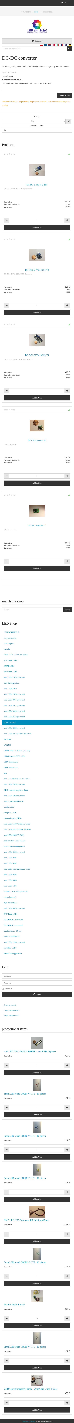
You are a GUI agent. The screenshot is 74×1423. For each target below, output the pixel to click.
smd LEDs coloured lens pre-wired (17, 829)
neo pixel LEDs (10, 813)
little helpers (9, 643)
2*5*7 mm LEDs (10, 660)
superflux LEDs (10, 948)
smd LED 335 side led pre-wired (16, 779)
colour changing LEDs (13, 818)
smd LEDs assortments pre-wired (17, 869)
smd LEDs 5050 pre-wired (14, 796)
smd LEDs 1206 (10, 886)
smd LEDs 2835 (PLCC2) (14, 835)
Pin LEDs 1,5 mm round (13, 925)
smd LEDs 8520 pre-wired (14, 908)
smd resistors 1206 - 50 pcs (14, 841)
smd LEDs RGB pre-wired (14, 717)
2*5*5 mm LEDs (10, 672)
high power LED (10, 903)
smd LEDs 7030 (10, 689)
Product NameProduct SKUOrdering (34, 121)
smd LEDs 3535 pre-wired (14, 852)
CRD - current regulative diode (16, 790)
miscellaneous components (14, 846)
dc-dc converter (10, 722)
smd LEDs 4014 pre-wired (14, 705)
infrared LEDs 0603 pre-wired (16, 891)
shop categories (10, 638)
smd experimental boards (13, 801)
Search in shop (64, 95)
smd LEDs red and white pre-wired (17, 734)
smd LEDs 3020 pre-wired (14, 711)
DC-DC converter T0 (37, 440)
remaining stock (10, 897)
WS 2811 (7, 745)
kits (5, 773)
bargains (7, 649)
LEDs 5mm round (11, 767)
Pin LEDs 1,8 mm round (13, 920)
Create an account (10, 1005)
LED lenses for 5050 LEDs (14, 756)
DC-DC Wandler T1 (37, 525)
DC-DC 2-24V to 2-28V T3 (37, 270)
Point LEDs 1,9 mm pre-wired (16, 655)
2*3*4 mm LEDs (10, 914)
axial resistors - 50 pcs (12, 931)
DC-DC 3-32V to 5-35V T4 (37, 355)
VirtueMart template (28, 1421)
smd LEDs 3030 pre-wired (14, 728)
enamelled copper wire (13, 953)
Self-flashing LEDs (11, 683)
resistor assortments (11, 937)
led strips (7, 739)
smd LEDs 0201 (10, 858)
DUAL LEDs (9, 666)
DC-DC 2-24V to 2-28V (37, 185)
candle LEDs (9, 807)
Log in (37, 994)
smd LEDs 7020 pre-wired (14, 677)
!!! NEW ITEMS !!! (11, 632)
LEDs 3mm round (11, 762)
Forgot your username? (11, 1010)
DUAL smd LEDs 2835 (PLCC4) (17, 751)
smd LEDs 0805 (10, 880)
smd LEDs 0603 (10, 875)
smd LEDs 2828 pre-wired (14, 784)
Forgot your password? (11, 1015)
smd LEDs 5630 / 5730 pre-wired (17, 824)
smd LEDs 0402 (10, 863)
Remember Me (7, 989)
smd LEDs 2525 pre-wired (14, 694)
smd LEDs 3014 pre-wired (14, 700)
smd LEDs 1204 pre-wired (14, 942)
